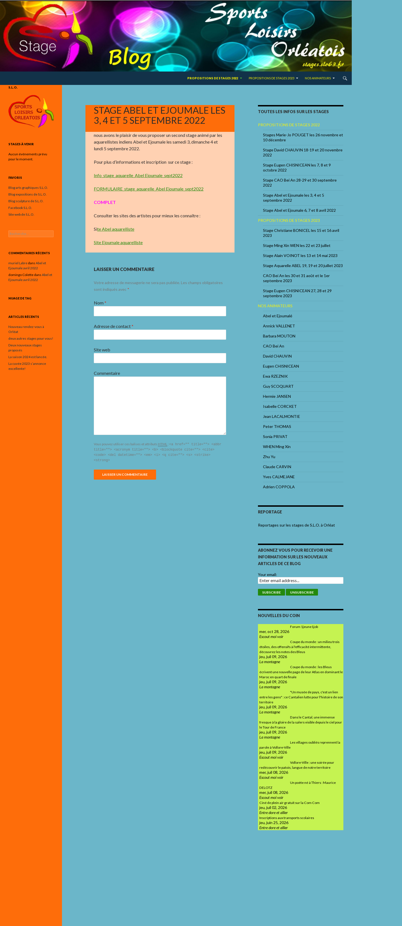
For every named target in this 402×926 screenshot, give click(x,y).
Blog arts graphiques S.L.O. (28, 187)
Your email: (267, 574)
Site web (102, 349)
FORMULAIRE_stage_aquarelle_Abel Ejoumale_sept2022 (149, 188)
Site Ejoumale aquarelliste (118, 242)
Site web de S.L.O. (21, 214)
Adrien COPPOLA (279, 486)
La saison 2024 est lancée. (27, 357)
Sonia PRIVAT (275, 436)
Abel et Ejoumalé (277, 315)
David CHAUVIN (277, 356)
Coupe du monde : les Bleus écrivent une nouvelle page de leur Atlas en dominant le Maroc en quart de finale (301, 672)
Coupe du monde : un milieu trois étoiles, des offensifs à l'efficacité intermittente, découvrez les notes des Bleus (299, 647)
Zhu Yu (269, 456)
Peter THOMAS (277, 426)
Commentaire (107, 373)
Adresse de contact (113, 326)
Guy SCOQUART (278, 386)
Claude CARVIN (277, 466)
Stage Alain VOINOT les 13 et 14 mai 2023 (300, 255)
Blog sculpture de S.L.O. (26, 201)
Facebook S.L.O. (20, 208)
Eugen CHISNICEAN (281, 366)
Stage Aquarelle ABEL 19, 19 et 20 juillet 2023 (303, 265)
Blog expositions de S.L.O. (27, 194)
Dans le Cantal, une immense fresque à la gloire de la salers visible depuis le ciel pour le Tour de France (300, 722)
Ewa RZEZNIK (275, 376)
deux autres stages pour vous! (30, 338)
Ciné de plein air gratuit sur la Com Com (289, 803)
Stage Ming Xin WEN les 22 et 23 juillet (297, 245)
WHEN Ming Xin (277, 446)
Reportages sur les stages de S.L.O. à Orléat (296, 525)
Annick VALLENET (279, 325)
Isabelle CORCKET (280, 406)
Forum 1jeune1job (304, 627)
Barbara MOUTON (279, 336)
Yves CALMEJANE (279, 476)
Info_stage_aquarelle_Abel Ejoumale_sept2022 (138, 175)
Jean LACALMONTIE (281, 416)
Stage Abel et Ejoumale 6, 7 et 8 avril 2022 (299, 210)
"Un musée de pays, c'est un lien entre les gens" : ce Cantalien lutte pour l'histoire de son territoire (301, 697)
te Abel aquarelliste (115, 229)
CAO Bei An (273, 346)
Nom (100, 302)
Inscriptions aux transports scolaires (286, 818)
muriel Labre (17, 263)
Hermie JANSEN (277, 396)
